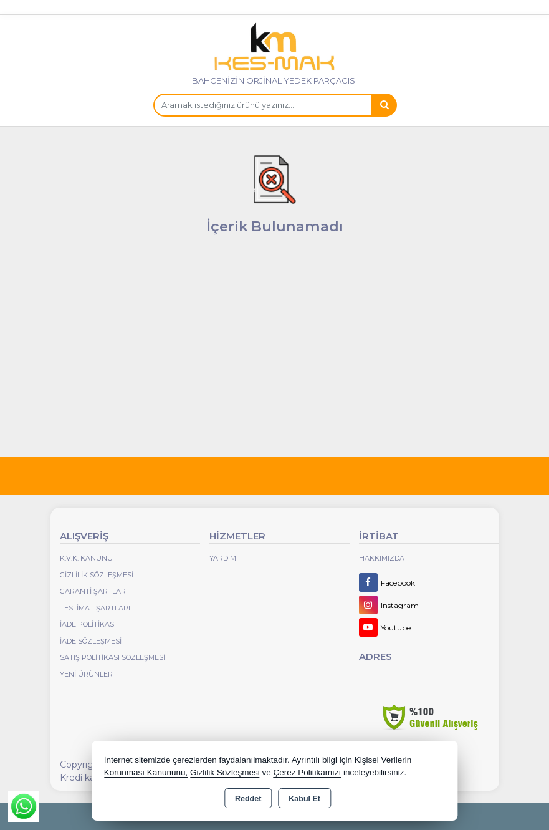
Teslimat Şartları (95, 608)
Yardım (222, 558)
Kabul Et (304, 798)
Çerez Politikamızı (307, 772)
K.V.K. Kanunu (86, 558)
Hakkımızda (381, 558)
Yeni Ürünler (86, 674)
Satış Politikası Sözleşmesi (112, 657)
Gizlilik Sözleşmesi (96, 575)
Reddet (248, 798)
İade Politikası (88, 624)
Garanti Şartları (94, 591)
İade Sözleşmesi (91, 641)
